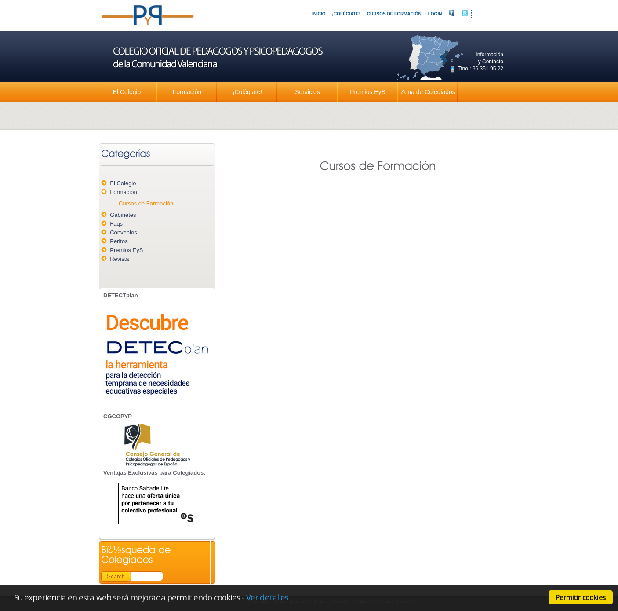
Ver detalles (267, 597)
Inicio (319, 13)
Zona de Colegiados (427, 91)
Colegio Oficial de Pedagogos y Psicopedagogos (149, 22)
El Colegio (127, 91)
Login (435, 13)
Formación (187, 91)
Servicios (307, 91)
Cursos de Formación (394, 13)
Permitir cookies (581, 597)
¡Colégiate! (346, 13)
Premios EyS (367, 91)
